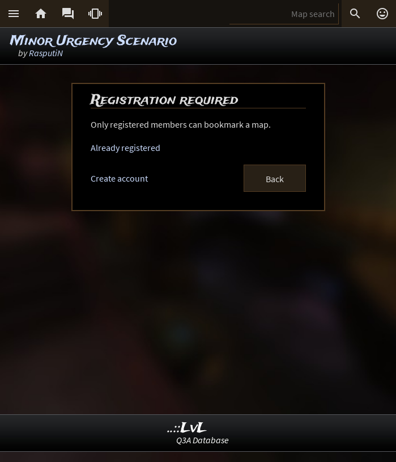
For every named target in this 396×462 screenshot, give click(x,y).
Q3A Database (202, 440)
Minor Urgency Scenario (93, 41)
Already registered (125, 147)
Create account (119, 178)
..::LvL (187, 428)
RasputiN (46, 52)
